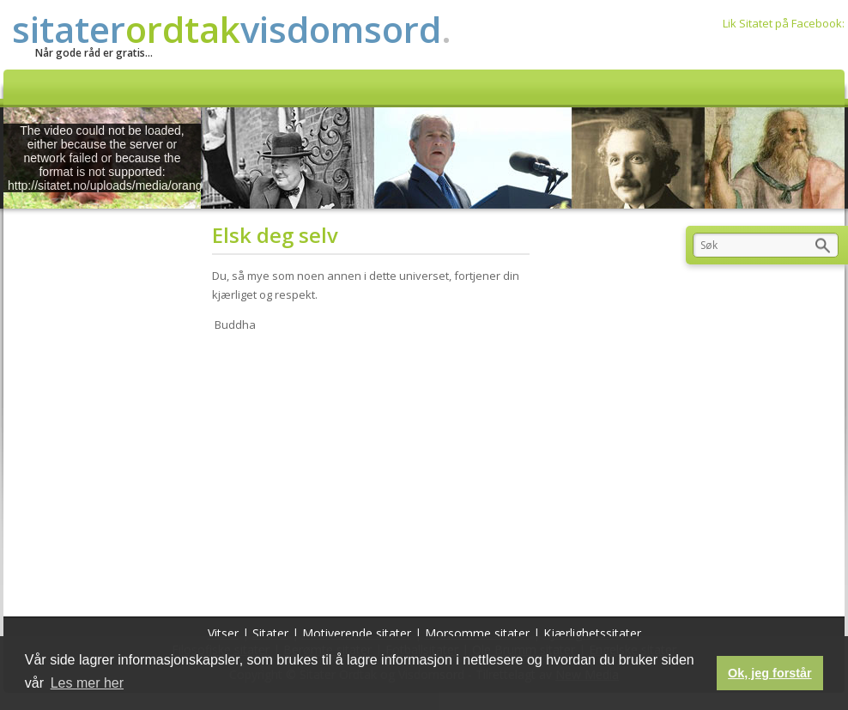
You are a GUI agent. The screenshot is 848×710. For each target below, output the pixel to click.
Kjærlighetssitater (592, 633)
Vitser (223, 633)
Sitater (270, 633)
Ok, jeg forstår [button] (770, 673)
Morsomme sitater (477, 633)
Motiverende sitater (356, 633)
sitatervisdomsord (231, 28)
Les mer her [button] (87, 683)
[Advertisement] (376, 470)
